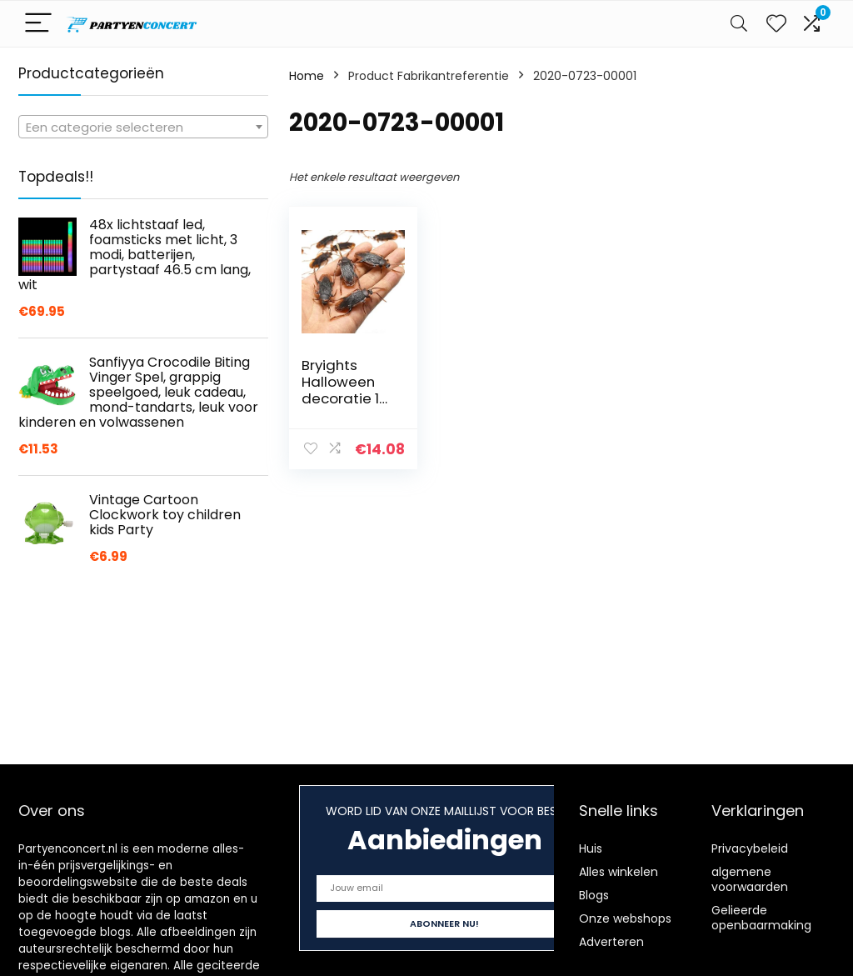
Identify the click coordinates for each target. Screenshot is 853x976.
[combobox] (143, 126)
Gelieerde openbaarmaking (761, 917)
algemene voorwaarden (749, 879)
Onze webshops (625, 918)
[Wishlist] (776, 23)
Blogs (594, 895)
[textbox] (143, 127)
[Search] (739, 24)
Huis (590, 848)
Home (306, 76)
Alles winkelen (618, 871)
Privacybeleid (749, 848)
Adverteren (611, 941)
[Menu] (38, 24)
